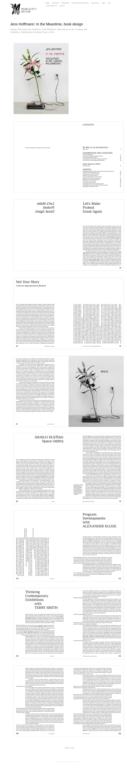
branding (65, 3)
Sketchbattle (51, 6)
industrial (95, 3)
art (109, 3)
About (62, 6)
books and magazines (80, 3)
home (47, 3)
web (103, 3)
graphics (55, 3)
